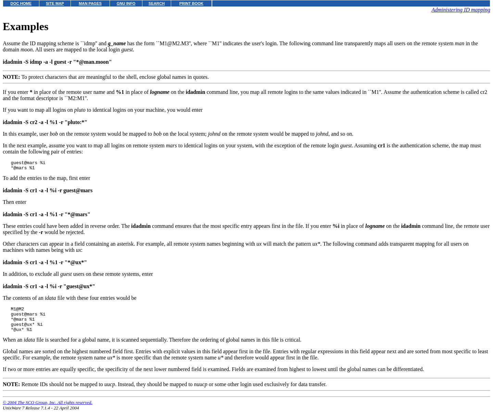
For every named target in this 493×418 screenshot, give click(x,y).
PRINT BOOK (191, 3)
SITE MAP (55, 3)
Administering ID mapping (460, 10)
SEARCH (157, 3)
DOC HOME (21, 3)
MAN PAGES (90, 3)
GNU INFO (126, 3)
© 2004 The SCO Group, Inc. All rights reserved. (47, 409)
